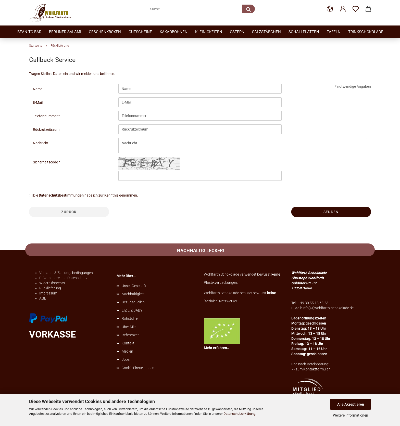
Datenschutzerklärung (239, 414)
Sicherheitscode (46, 162)
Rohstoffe (130, 318)
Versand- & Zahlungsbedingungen (66, 273)
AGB (42, 298)
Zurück (69, 212)
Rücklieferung (50, 288)
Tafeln (334, 32)
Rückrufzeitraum (46, 129)
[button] (330, 9)
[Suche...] (248, 9)
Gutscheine (140, 32)
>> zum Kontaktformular (310, 369)
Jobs (126, 359)
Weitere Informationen (350, 415)
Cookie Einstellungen (138, 368)
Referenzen (131, 335)
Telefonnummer (45, 116)
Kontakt (128, 343)
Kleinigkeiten (208, 32)
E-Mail (38, 102)
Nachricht (40, 143)
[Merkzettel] (355, 9)
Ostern (237, 32)
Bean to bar (29, 32)
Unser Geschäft (134, 286)
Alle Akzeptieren (350, 404)
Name (37, 89)
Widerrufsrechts (52, 283)
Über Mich (130, 327)
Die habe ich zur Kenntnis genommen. (85, 195)
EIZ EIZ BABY (132, 310)
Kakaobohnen (174, 32)
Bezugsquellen (133, 302)
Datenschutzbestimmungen (61, 195)
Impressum (48, 293)
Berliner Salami (65, 32)
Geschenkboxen (105, 32)
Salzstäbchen (266, 32)
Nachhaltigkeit (133, 294)
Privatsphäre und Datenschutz (63, 278)
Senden (331, 212)
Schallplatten (304, 32)
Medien (127, 351)
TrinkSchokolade (365, 32)
